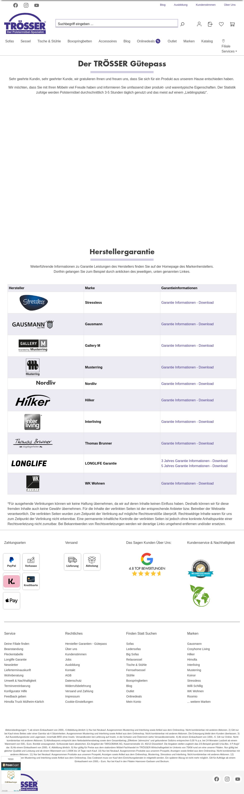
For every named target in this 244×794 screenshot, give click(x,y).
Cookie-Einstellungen (79, 701)
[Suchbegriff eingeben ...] (117, 23)
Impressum (72, 696)
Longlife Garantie (15, 659)
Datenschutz (73, 680)
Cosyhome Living (198, 649)
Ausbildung (180, 4)
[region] (122, 389)
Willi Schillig (195, 686)
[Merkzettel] (221, 24)
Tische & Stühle (136, 664)
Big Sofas (132, 654)
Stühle (130, 675)
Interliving (193, 664)
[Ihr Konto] (199, 24)
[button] (228, 46)
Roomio (192, 696)
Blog (163, 4)
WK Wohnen (195, 691)
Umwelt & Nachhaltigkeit (20, 680)
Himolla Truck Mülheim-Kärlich (24, 701)
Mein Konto (133, 701)
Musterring (194, 670)
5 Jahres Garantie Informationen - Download (194, 466)
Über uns (71, 649)
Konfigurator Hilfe (15, 691)
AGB (68, 675)
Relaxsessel (134, 659)
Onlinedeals (134, 696)
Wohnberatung (14, 675)
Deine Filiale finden (16, 643)
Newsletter (11, 664)
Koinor (191, 675)
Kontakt (70, 670)
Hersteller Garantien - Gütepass (86, 643)
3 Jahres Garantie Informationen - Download (194, 461)
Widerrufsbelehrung (78, 686)
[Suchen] (182, 24)
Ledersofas (133, 649)
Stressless (194, 680)
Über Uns (230, 4)
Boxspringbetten (136, 680)
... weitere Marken (199, 701)
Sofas (130, 643)
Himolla (192, 659)
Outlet (130, 691)
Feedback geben (15, 696)
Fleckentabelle (13, 654)
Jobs (68, 659)
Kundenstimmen (206, 4)
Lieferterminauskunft (17, 670)
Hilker (191, 654)
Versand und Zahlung (79, 691)
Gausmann (194, 643)
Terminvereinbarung (17, 686)
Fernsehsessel (135, 670)
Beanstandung (13, 649)
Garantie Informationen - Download (187, 302)
